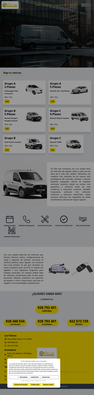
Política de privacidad (27, 380)
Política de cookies (40, 380)
